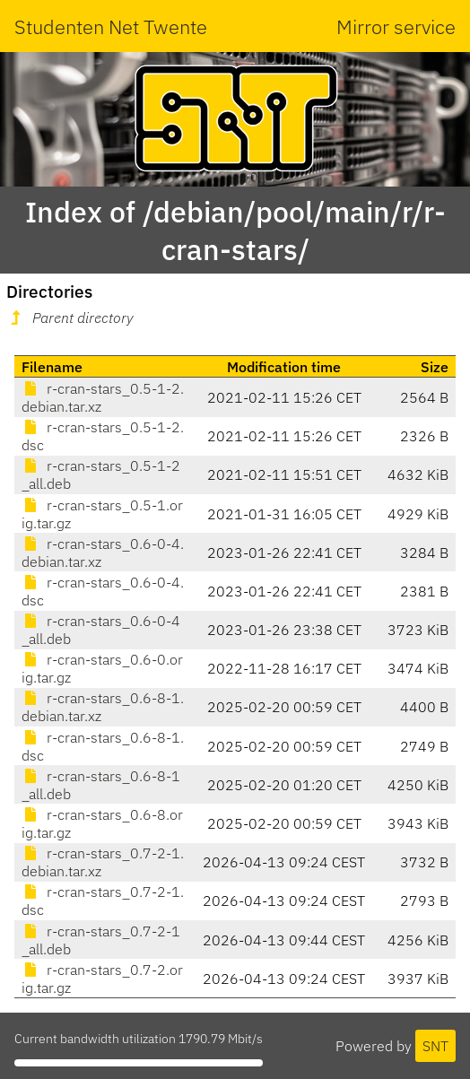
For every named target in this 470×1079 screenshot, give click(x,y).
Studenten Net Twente (110, 26)
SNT (435, 1046)
